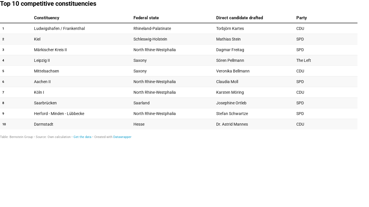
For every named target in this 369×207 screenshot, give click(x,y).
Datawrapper (122, 137)
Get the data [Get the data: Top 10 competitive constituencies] (82, 137)
